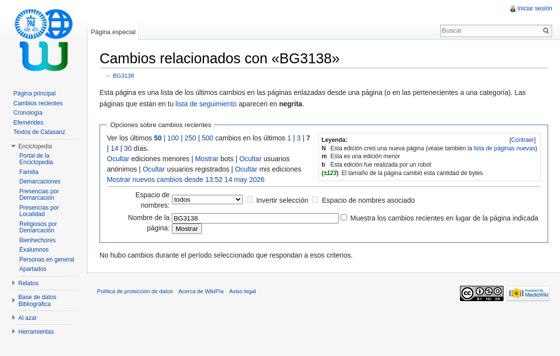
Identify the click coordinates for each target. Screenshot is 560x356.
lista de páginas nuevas (504, 148)
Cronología (28, 112)
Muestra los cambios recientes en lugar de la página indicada (445, 218)
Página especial (113, 32)
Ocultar (118, 159)
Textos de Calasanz (39, 132)
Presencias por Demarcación (39, 195)
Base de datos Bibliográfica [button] (37, 301)
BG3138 (123, 75)
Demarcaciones (39, 181)
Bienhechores (37, 240)
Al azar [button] (27, 317)
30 (128, 148)
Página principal (34, 93)
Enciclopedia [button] (35, 146)
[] (522, 139)
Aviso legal (242, 291)
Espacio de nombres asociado (368, 200)
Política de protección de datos (135, 291)
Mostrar (206, 159)
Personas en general (46, 259)
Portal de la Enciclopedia (36, 159)
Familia (29, 172)
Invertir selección (282, 200)
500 (207, 138)
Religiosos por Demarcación (38, 227)
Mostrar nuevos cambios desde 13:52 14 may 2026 (185, 179)
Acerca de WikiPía (200, 291)
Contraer (522, 139)
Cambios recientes (37, 103)
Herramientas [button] (36, 331)
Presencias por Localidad (39, 211)
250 (190, 138)
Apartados (33, 269)
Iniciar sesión (534, 8)
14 (115, 148)
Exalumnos (34, 249)
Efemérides (28, 122)
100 (173, 138)
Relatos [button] (28, 283)
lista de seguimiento (206, 104)
